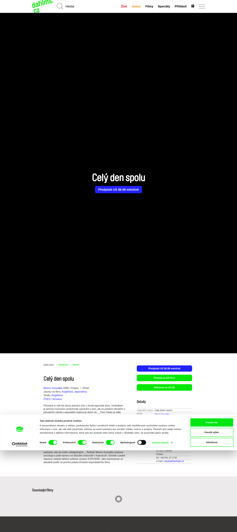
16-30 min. (168, 432)
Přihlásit (180, 6)
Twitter (78, 364)
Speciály (163, 6)
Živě (123, 6)
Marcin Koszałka (53, 388)
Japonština (80, 391)
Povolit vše (212, 504)
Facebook (64, 364)
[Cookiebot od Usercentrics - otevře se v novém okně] (19, 526)
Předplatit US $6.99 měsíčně (118, 189)
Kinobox (57, 399)
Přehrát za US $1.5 (164, 378)
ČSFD (47, 399)
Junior (135, 6)
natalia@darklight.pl (174, 461)
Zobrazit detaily (160, 524)
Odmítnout (211, 524)
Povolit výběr (212, 514)
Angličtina (67, 391)
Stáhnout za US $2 (164, 387)
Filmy (149, 6)
